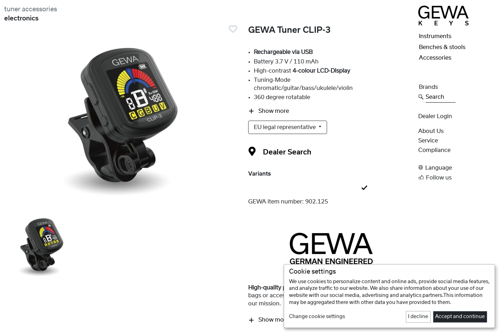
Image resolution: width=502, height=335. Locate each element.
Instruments (435, 36)
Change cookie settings (317, 316)
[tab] (331, 188)
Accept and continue (460, 316)
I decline (418, 316)
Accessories (435, 58)
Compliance (434, 150)
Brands (428, 87)
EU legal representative (285, 127)
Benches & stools (442, 47)
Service (428, 141)
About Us (431, 131)
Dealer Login (435, 116)
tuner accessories (30, 9)
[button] (458, 167)
